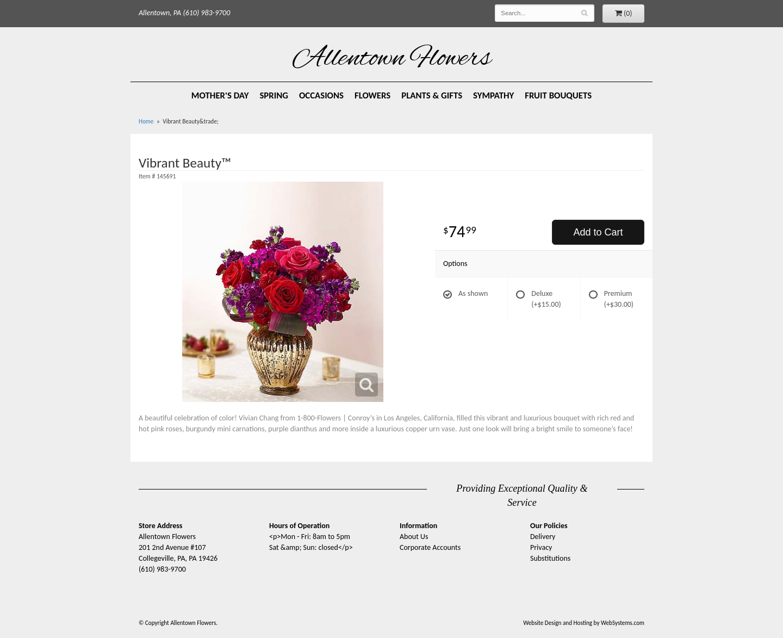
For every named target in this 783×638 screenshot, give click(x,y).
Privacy (541, 547)
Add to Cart (598, 232)
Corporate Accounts (430, 547)
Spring (273, 95)
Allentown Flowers (392, 59)
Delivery (542, 536)
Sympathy (493, 95)
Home (146, 121)
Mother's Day (220, 95)
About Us (414, 536)
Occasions (321, 95)
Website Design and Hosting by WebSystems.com (583, 623)
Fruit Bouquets (558, 95)
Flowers (372, 95)
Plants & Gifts (431, 95)
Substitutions (550, 558)
